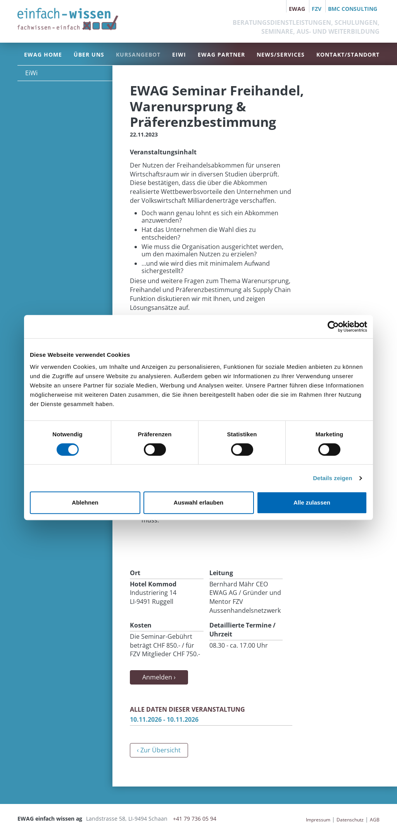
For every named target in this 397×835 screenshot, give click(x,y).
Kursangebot (138, 54)
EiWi (179, 54)
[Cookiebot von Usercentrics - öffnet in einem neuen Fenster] (333, 326)
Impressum (318, 819)
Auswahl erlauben (198, 502)
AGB (375, 819)
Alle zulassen (311, 502)
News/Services (281, 54)
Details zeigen (332, 478)
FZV (316, 8)
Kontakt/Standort (348, 54)
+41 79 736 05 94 (194, 818)
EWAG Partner (221, 54)
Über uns (89, 54)
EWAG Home (43, 54)
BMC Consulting (352, 8)
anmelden (293, 819)
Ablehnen (85, 502)
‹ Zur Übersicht (159, 750)
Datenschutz (350, 819)
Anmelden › (159, 677)
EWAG (297, 8)
